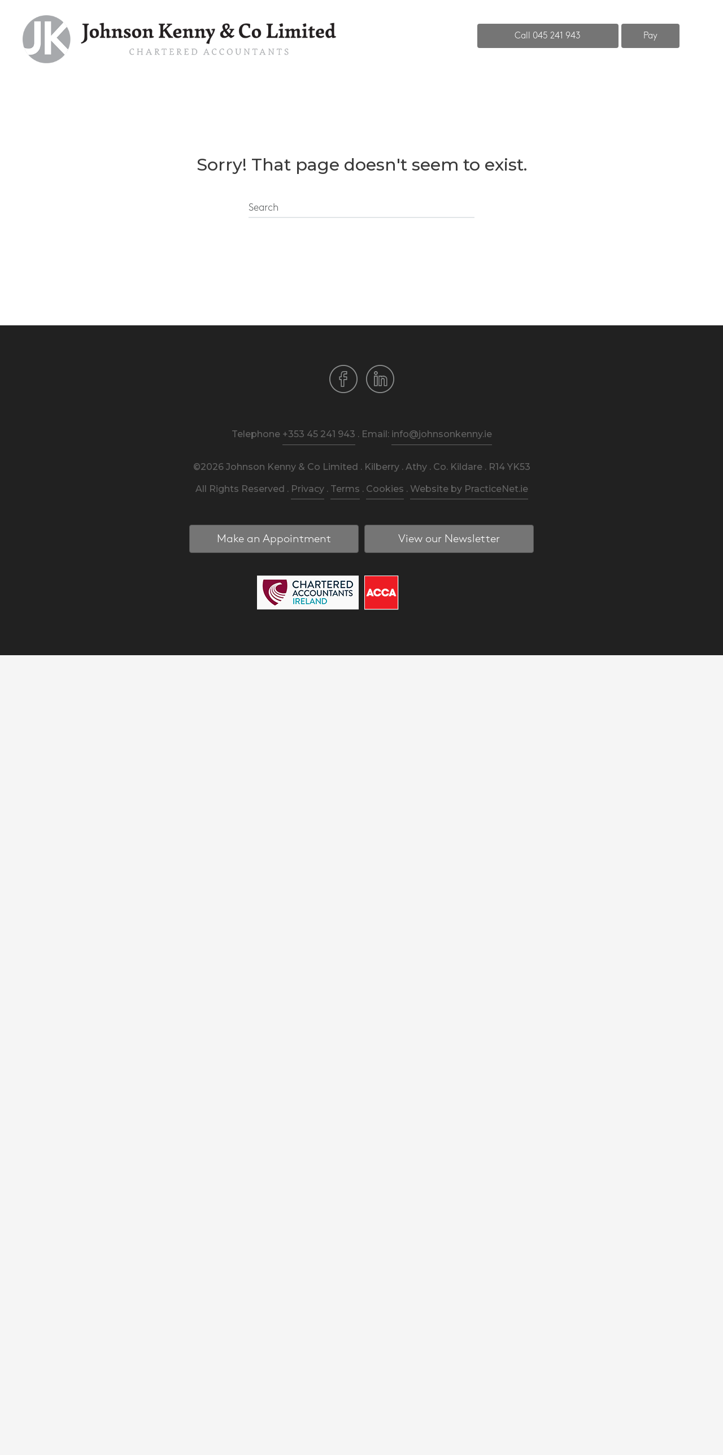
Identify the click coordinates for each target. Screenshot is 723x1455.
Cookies (385, 488)
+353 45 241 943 (318, 434)
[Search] (361, 208)
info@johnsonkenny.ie (441, 434)
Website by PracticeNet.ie (469, 488)
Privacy (307, 488)
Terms (345, 488)
